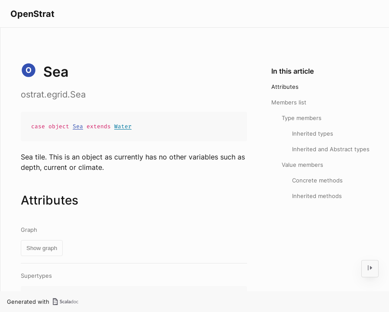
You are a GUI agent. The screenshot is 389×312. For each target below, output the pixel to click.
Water (123, 126)
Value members (302, 164)
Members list (288, 102)
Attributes (285, 86)
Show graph (41, 248)
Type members (301, 117)
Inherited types (312, 133)
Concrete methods (317, 180)
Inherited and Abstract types (331, 149)
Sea (78, 126)
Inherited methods (317, 195)
